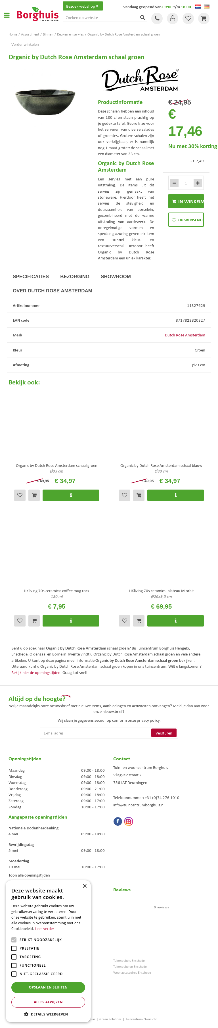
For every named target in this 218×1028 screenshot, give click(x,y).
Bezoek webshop (83, 6)
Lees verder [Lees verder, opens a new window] (44, 928)
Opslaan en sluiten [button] (48, 987)
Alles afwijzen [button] (48, 1002)
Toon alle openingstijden (29, 875)
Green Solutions (110, 1019)
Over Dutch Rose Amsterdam (52, 291)
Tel (157, 18)
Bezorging (74, 276)
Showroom (116, 276)
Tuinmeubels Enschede (129, 960)
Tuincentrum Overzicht (141, 1019)
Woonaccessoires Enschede (132, 972)
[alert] (48, 951)
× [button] (84, 886)
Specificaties (31, 276)
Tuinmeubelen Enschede (130, 966)
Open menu (6, 15)
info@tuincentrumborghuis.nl (138, 805)
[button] (48, 1014)
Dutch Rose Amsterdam (185, 335)
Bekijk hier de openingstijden (35, 672)
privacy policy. (149, 720)
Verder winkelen (25, 44)
